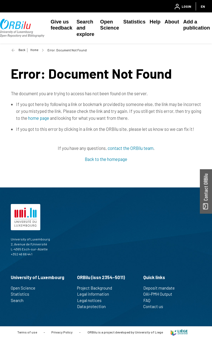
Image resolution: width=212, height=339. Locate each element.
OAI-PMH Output (160, 294)
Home (34, 50)
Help (155, 22)
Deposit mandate (161, 287)
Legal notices (91, 300)
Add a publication (196, 25)
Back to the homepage (106, 159)
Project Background (97, 287)
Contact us (155, 306)
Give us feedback (62, 25)
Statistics (134, 22)
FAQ (149, 300)
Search (19, 300)
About (172, 22)
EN (203, 6)
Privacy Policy (62, 332)
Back (21, 50)
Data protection (93, 306)
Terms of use (27, 332)
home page (38, 118)
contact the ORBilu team (130, 148)
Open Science (109, 25)
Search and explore (85, 28)
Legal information (95, 294)
